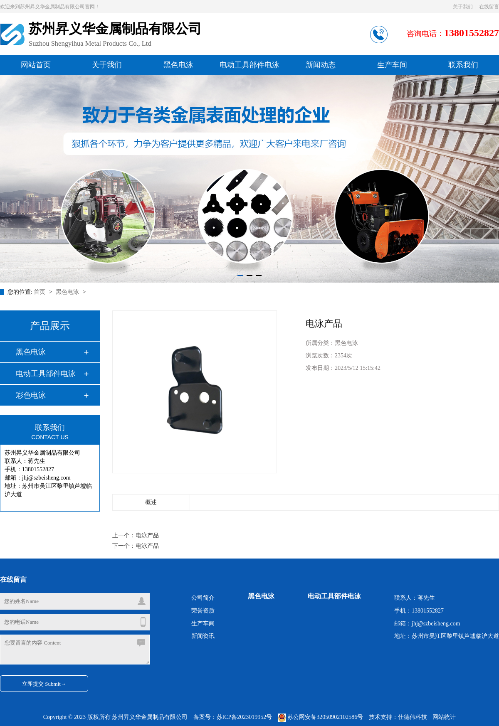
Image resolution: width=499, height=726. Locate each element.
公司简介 (203, 598)
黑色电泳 (178, 65)
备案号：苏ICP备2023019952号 (232, 717)
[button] (240, 275)
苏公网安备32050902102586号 (321, 717)
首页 (40, 292)
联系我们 (463, 65)
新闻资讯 (203, 636)
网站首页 (36, 65)
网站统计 (444, 717)
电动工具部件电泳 (249, 65)
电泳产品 (147, 535)
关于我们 (463, 7)
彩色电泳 (31, 395)
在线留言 (489, 7)
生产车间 (392, 65)
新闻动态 (321, 65)
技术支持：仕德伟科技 (398, 717)
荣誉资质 (203, 611)
